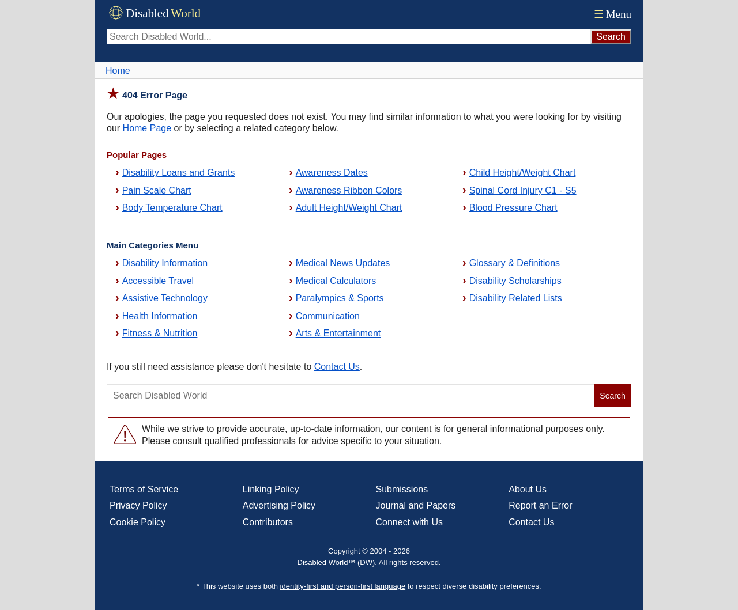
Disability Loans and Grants (178, 172)
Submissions (402, 489)
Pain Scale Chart (156, 190)
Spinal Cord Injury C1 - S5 (523, 190)
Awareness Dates (332, 172)
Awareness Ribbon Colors (349, 190)
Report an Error (540, 505)
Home (118, 70)
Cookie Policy (137, 522)
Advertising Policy (279, 505)
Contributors (268, 522)
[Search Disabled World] (348, 36)
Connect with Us (409, 522)
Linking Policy (271, 489)
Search (612, 395)
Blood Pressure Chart (513, 208)
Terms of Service (144, 489)
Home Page (147, 128)
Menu (611, 14)
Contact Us (337, 367)
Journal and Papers (416, 505)
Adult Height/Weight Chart (349, 208)
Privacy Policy (138, 505)
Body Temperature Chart (172, 208)
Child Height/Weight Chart (522, 172)
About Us (528, 489)
